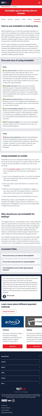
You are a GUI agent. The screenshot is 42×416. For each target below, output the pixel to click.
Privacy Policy (5, 410)
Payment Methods (5, 6)
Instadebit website (14, 169)
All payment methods (9, 311)
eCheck (10, 19)
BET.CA (26, 392)
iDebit (24, 19)
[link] (21, 356)
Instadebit (37, 19)
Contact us (4, 405)
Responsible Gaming (6, 412)
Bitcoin (3, 19)
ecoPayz (17, 19)
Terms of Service (5, 407)
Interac (30, 19)
